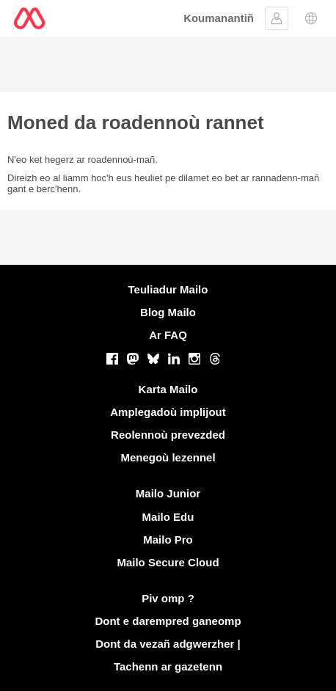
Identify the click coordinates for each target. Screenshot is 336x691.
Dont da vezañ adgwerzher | (168, 643)
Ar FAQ (168, 335)
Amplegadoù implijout (168, 412)
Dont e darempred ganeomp (168, 621)
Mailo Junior (168, 493)
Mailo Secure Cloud (168, 562)
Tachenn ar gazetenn (168, 666)
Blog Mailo (168, 312)
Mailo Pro (168, 539)
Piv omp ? (168, 598)
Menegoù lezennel (167, 457)
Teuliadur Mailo (168, 289)
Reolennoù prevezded (168, 434)
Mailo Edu (168, 517)
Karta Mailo (168, 389)
